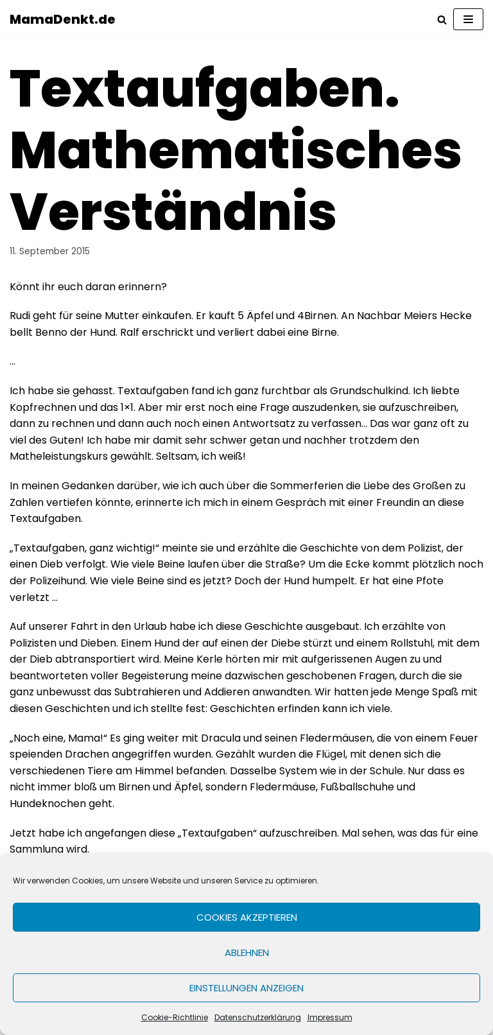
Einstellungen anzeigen (246, 988)
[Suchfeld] (442, 19)
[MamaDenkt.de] (63, 19)
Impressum (329, 1017)
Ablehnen (247, 952)
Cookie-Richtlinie (174, 1017)
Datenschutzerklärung (257, 1017)
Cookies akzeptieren (246, 917)
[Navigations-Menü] (468, 19)
